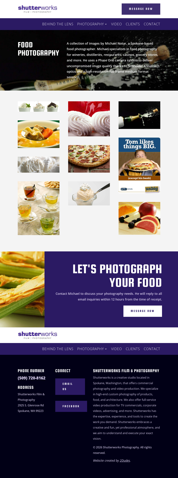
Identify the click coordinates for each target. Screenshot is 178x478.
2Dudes (125, 460)
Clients (133, 24)
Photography (90, 24)
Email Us (68, 386)
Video (116, 24)
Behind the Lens (58, 24)
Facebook (71, 406)
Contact (152, 24)
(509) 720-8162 (31, 378)
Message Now (141, 8)
